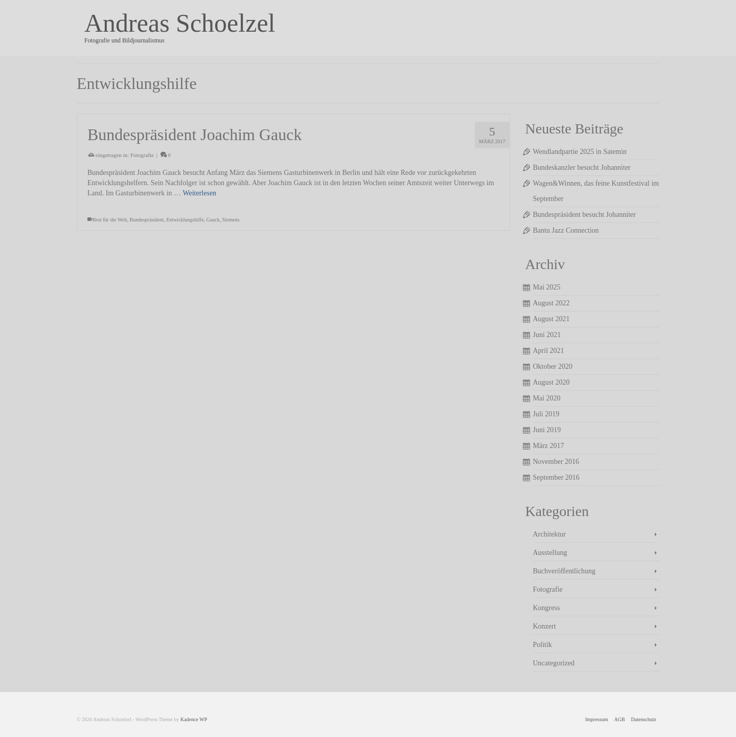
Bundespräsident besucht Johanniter (584, 214)
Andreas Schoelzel (179, 23)
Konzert (544, 626)
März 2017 (548, 446)
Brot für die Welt (110, 219)
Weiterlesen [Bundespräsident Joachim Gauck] (199, 193)
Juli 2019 (546, 414)
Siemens (231, 219)
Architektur (549, 534)
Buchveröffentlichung (564, 571)
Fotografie (142, 155)
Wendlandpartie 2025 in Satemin (580, 151)
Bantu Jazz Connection (566, 230)
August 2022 (551, 303)
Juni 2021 (547, 335)
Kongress (546, 608)
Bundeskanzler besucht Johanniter (582, 167)
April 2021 (548, 350)
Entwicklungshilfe (184, 219)
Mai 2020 (547, 398)
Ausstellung (550, 552)
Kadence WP (193, 719)
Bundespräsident (147, 219)
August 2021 (551, 319)
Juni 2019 (547, 430)
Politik (542, 645)
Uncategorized (554, 663)
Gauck (213, 219)
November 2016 (556, 461)
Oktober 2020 (552, 366)
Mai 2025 (547, 287)
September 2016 (556, 477)
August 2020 (551, 382)
